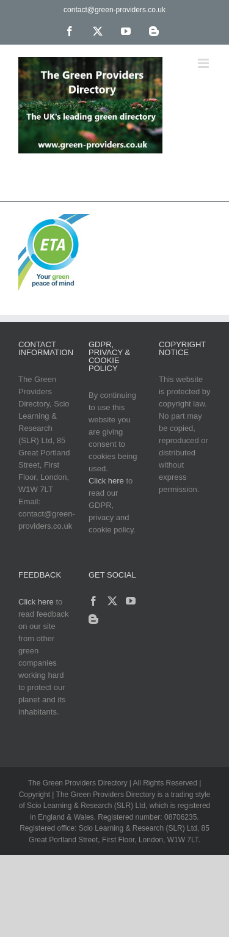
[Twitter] (112, 601)
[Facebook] (93, 601)
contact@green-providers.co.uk (114, 10)
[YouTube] (131, 601)
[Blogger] (93, 619)
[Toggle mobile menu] (204, 63)
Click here (106, 480)
